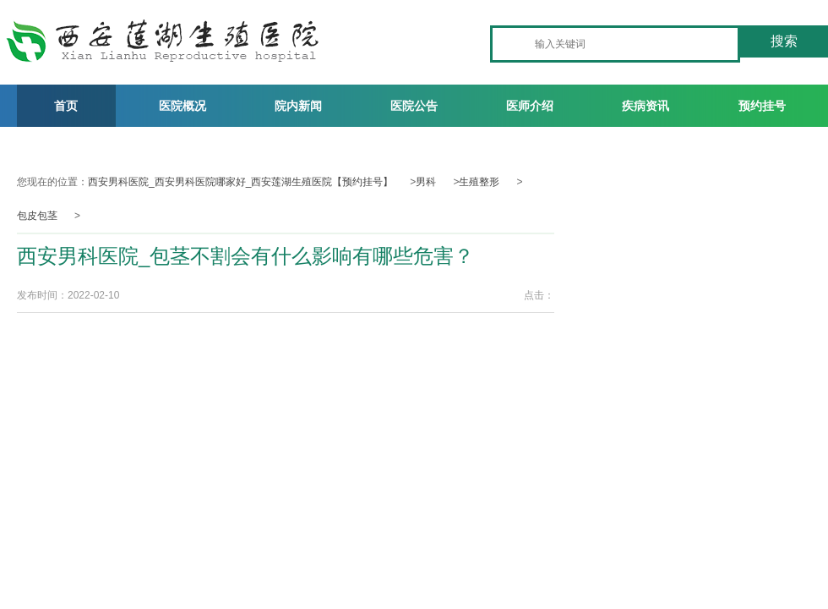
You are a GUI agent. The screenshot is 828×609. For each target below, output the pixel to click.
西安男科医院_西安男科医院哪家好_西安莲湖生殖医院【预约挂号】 (240, 182)
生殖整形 (479, 182)
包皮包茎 (37, 216)
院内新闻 (298, 105)
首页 (66, 105)
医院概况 (182, 105)
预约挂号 (762, 105)
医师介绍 (529, 105)
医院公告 (414, 105)
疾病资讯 (645, 105)
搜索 (784, 41)
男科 (426, 182)
